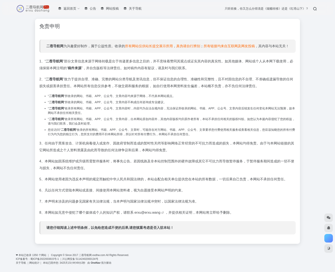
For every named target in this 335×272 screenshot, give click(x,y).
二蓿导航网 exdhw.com (92, 255)
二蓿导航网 (54, 46)
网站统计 (34, 262)
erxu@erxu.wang (147, 212)
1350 (35, 255)
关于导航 (21, 262)
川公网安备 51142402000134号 (80, 258)
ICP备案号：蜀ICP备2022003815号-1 (37, 258)
